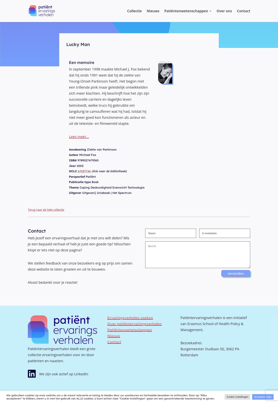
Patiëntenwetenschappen (186, 11)
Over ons (224, 11)
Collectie (134, 11)
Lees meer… (79, 136)
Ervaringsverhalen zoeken (130, 317)
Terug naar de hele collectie (46, 210)
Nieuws (153, 11)
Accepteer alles (262, 396)
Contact (243, 11)
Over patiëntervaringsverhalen (134, 324)
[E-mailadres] (224, 233)
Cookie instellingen (237, 396)
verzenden (236, 273)
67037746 (84, 171)
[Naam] (170, 233)
